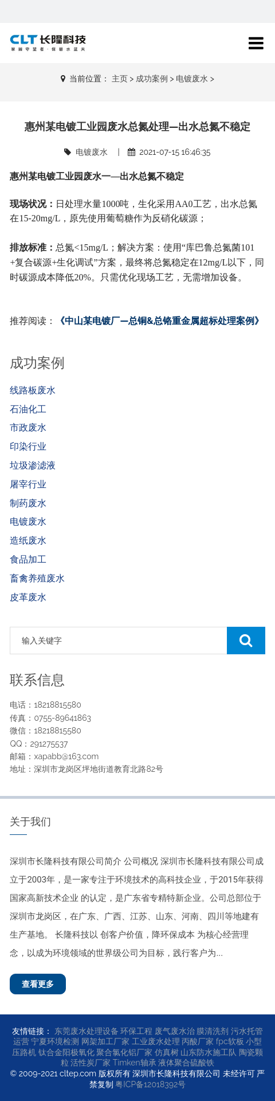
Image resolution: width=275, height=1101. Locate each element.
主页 (120, 78)
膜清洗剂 (213, 1031)
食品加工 (28, 559)
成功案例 (152, 78)
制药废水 (28, 503)
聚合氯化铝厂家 (124, 1052)
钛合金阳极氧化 (66, 1052)
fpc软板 (230, 1041)
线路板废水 (33, 390)
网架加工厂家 (105, 1041)
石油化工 (28, 409)
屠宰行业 (28, 484)
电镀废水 (192, 78)
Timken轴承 (134, 1062)
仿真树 (167, 1052)
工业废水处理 (156, 1041)
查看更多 (38, 984)
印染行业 (28, 446)
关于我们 (30, 821)
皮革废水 (28, 597)
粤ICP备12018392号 (150, 1084)
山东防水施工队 (208, 1052)
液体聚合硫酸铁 (186, 1062)
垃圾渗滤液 (33, 465)
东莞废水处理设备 (86, 1031)
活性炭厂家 (90, 1062)
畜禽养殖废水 (37, 578)
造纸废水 (28, 540)
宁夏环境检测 (55, 1041)
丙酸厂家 (198, 1041)
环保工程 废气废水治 (157, 1031)
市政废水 (28, 427)
